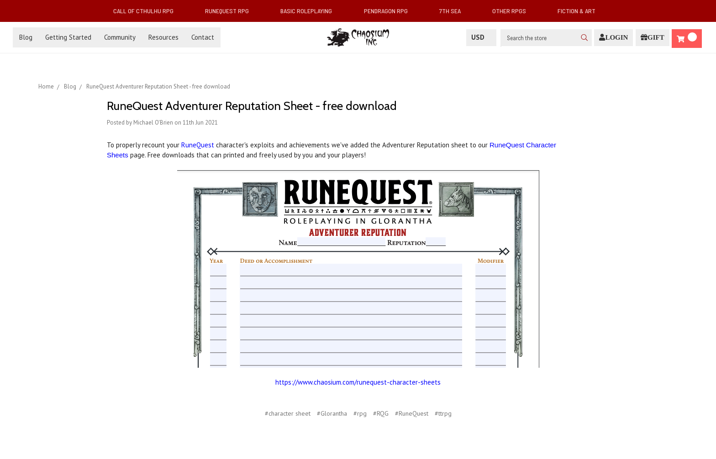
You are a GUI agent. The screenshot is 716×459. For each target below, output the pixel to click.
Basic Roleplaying (309, 11)
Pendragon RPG (389, 11)
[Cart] (687, 38)
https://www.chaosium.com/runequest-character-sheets (358, 382)
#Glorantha (332, 413)
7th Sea (453, 11)
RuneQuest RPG (230, 11)
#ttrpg (443, 413)
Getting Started (68, 37)
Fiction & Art (580, 11)
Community (120, 37)
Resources (163, 37)
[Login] (613, 37)
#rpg (360, 413)
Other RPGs (512, 11)
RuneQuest (197, 145)
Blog (25, 37)
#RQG (381, 413)
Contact (202, 37)
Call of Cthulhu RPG (147, 11)
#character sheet (288, 413)
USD (481, 37)
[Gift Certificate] (652, 37)
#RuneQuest (411, 413)
